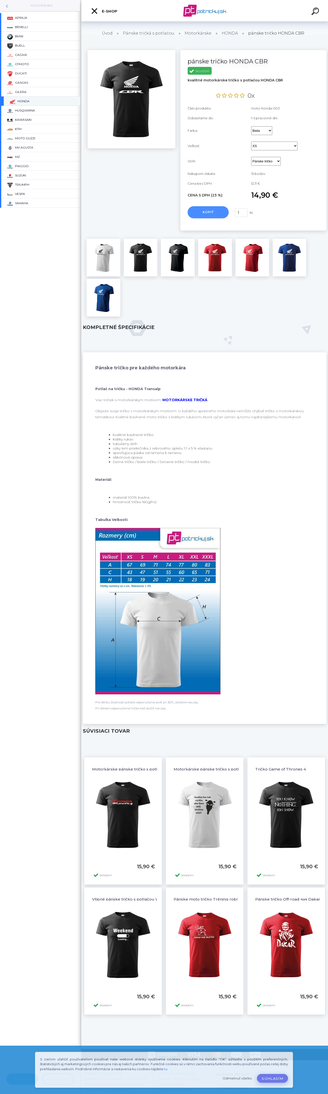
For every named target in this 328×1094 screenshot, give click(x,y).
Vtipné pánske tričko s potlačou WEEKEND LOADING (144, 899)
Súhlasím (272, 1078)
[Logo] (204, 10)
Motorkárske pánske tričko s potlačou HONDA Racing (145, 769)
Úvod (107, 33)
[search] (315, 12)
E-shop (104, 11)
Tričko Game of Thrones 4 (280, 769)
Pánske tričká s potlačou (148, 33)
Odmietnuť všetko (237, 1078)
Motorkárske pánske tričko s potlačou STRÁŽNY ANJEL (228, 769)
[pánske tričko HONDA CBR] (131, 52)
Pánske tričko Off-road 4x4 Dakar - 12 (291, 899)
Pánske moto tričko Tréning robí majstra (213, 899)
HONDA (230, 33)
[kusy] (241, 212)
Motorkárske (41, 5)
